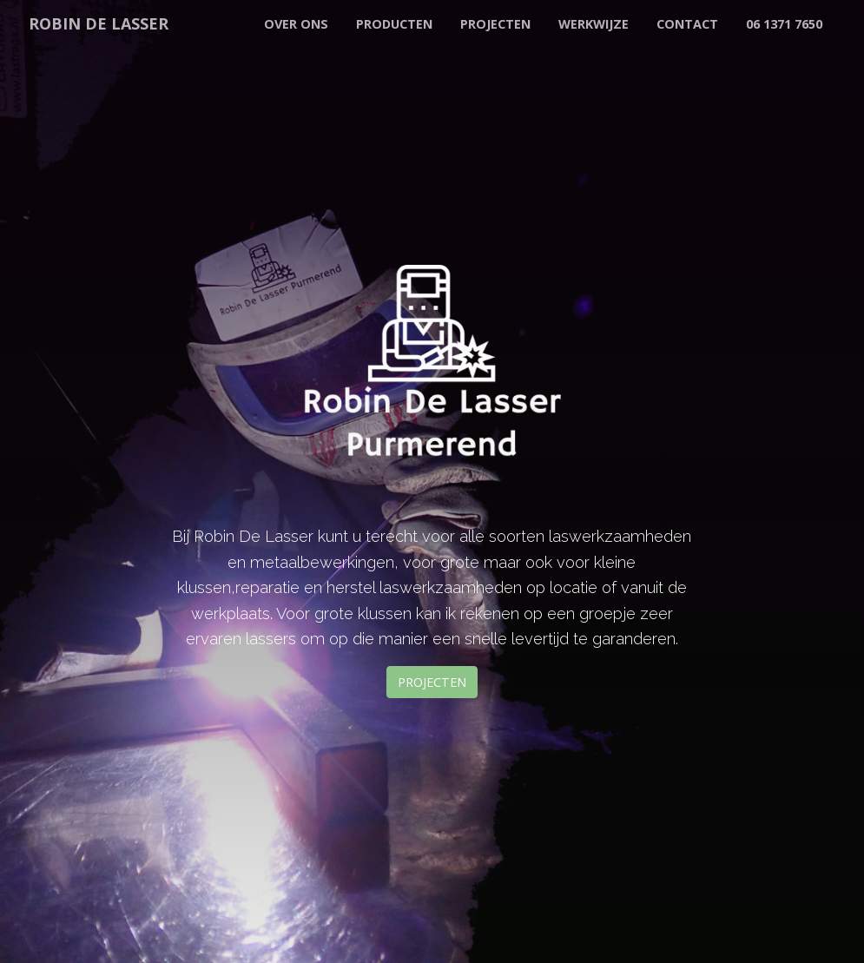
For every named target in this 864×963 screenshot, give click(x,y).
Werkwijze (593, 24)
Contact (687, 24)
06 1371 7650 (784, 24)
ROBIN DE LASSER (98, 23)
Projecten (495, 24)
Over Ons (296, 24)
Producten (394, 24)
